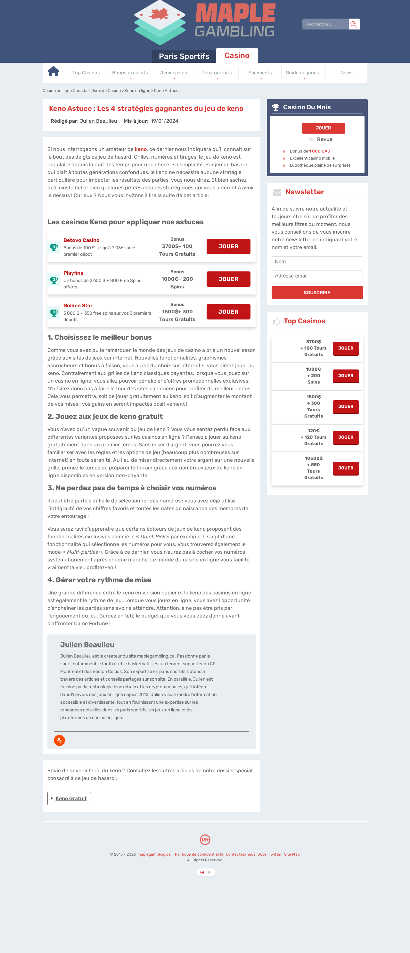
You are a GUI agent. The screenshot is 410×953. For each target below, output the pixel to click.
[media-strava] (59, 740)
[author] (98, 121)
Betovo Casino (81, 240)
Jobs (262, 854)
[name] (317, 261)
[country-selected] (202, 872)
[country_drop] (210, 872)
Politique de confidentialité (200, 854)
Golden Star (78, 305)
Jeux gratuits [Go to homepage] (216, 73)
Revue (320, 139)
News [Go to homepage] (346, 73)
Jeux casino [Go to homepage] (173, 73)
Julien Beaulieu (87, 644)
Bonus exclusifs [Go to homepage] (130, 73)
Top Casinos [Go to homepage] (86, 73)
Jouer (323, 128)
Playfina (73, 273)
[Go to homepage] (54, 73)
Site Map (292, 854)
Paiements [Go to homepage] (260, 73)
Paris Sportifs (184, 56)
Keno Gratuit (71, 798)
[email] (317, 275)
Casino (237, 55)
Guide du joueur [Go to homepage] (303, 73)
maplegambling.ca (154, 854)
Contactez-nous (240, 854)
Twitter (275, 854)
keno (141, 149)
